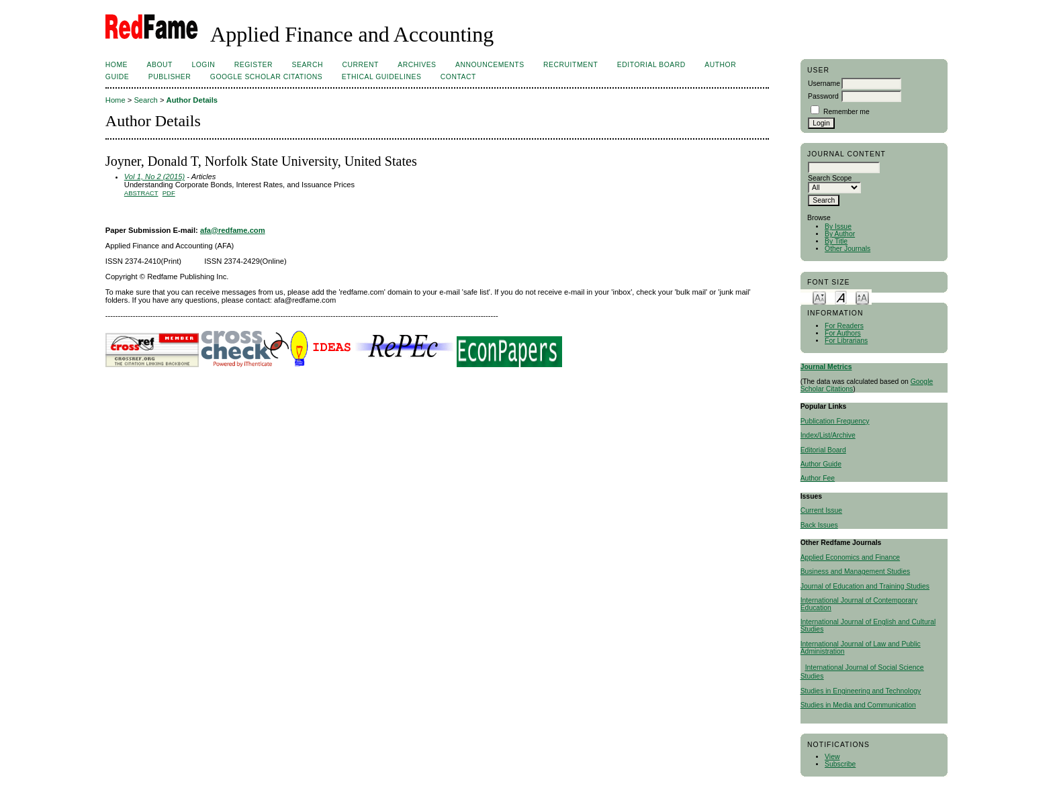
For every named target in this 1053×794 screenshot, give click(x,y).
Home (116, 64)
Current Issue (821, 510)
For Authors (843, 333)
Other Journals (847, 248)
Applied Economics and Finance (850, 557)
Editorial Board (823, 450)
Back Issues (819, 525)
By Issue (838, 226)
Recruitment (570, 64)
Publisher (169, 77)
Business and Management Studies (855, 571)
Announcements (489, 64)
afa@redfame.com (232, 230)
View (832, 756)
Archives (417, 64)
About (160, 64)
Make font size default (841, 297)
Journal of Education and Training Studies (864, 586)
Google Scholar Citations (266, 77)
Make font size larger (862, 297)
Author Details (192, 100)
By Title (836, 241)
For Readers (844, 326)
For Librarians (846, 340)
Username (824, 83)
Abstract (141, 193)
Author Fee (817, 478)
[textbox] (844, 167)
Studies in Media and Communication (858, 705)
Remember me (846, 111)
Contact (458, 77)
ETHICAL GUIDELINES (382, 77)
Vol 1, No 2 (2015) (154, 176)
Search (307, 64)
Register (253, 64)
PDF (169, 193)
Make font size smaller (819, 297)
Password (823, 96)
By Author (840, 234)
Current (360, 64)
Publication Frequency (835, 421)
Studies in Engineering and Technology (860, 691)
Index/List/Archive (828, 435)
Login (203, 64)
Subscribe (840, 764)
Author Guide (820, 464)
